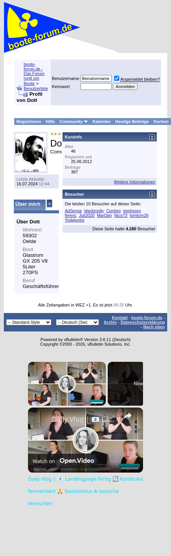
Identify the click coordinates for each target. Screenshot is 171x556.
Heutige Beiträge (132, 121)
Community (73, 121)
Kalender (102, 121)
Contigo (113, 210)
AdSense (73, 210)
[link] (40, 420)
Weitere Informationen (134, 182)
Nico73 (120, 215)
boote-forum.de (147, 317)
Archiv (110, 322)
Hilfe (50, 121)
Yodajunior (75, 220)
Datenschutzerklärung (142, 322)
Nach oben (154, 327)
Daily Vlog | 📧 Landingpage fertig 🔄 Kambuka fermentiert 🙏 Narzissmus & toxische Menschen (84, 419)
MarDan (104, 215)
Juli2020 (87, 215)
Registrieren (28, 121)
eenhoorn (132, 210)
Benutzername (65, 78)
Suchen (161, 121)
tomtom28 (139, 215)
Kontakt (120, 317)
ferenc (71, 215)
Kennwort (60, 86)
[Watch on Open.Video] (63, 461)
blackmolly (94, 210)
